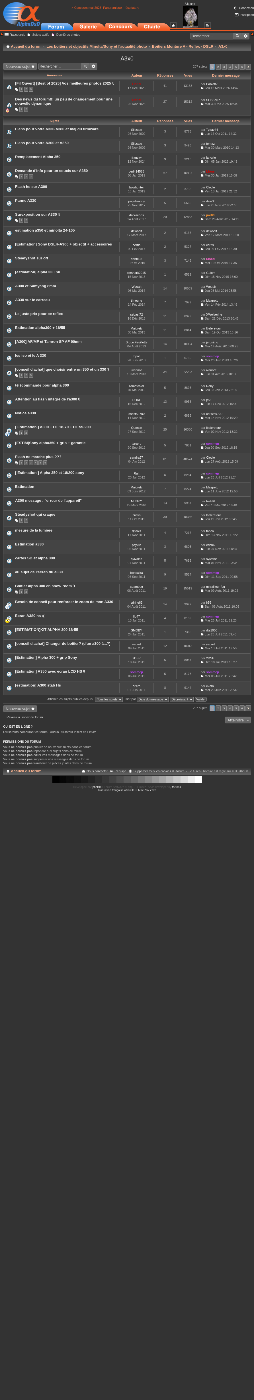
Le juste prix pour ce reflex (39, 314)
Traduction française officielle (116, 790)
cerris (136, 245)
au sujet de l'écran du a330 (39, 572)
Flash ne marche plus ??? (38, 457)
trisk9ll (210, 501)
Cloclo (210, 187)
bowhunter (136, 187)
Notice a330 (25, 413)
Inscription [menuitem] (247, 14)
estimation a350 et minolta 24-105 (45, 230)
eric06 (210, 545)
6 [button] (242, 66)
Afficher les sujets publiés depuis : (85, 699)
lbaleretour (213, 328)
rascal (210, 259)
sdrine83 (136, 602)
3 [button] (224, 66)
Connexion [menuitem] (246, 8)
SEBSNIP (213, 100)
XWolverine (214, 314)
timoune (136, 300)
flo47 (136, 616)
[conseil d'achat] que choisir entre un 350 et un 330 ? (62, 369)
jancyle (211, 157)
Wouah (137, 286)
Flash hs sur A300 (31, 186)
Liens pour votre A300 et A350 (42, 143)
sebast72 (136, 314)
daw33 (210, 201)
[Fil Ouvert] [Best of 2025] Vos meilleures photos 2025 (63, 83)
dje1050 (211, 630)
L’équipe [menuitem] (120, 771)
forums (176, 787)
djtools (136, 531)
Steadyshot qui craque (35, 514)
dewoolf (136, 231)
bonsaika (136, 572)
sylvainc (136, 559)
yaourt (136, 644)
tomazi (210, 143)
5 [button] (236, 66)
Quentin (136, 427)
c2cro (136, 686)
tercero (136, 443)
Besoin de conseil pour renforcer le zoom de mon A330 (64, 602)
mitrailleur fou (215, 586)
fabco (210, 531)
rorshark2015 (136, 272)
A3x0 (127, 58)
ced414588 (136, 171)
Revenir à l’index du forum (25, 717)
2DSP (136, 658)
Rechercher (237, 36)
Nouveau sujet (18, 66)
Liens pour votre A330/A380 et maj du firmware (57, 129)
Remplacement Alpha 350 (37, 157)
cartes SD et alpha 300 (35, 558)
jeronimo (212, 342)
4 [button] (230, 66)
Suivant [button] (248, 67)
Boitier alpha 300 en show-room (43, 586)
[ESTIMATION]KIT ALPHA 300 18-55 (46, 629)
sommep (212, 356)
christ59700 (136, 413)
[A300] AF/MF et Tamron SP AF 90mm (48, 341)
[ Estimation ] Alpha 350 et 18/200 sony (49, 473)
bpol (137, 356)
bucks (136, 515)
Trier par (146, 699)
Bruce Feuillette (136, 342)
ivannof (137, 370)
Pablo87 (212, 84)
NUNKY (136, 501)
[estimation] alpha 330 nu (37, 272)
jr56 (208, 400)
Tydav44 (212, 129)
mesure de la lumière (33, 530)
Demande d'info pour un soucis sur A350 (51, 171)
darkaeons (136, 215)
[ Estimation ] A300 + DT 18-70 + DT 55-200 (53, 427)
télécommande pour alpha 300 (42, 385)
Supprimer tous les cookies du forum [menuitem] (159, 771)
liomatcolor (136, 386)
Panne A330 (25, 200)
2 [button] (218, 66)
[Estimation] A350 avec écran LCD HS (48, 671)
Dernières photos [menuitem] (68, 34)
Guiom (210, 272)
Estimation (24, 486)
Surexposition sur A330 (36, 214)
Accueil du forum (26, 771)
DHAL (136, 400)
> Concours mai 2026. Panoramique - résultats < (105, 7)
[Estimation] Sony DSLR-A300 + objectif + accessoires (63, 244)
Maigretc (212, 300)
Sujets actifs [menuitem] (40, 34)
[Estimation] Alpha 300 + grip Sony (46, 657)
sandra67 (136, 457)
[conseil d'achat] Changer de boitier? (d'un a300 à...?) (62, 643)
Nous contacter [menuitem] (97, 771)
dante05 (136, 259)
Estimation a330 (29, 544)
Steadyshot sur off (31, 258)
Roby (210, 386)
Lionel (136, 84)
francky (137, 157)
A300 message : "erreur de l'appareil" (48, 500)
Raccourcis (17, 34)
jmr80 (210, 215)
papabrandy (136, 201)
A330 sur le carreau (32, 300)
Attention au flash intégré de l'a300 (46, 399)
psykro (136, 545)
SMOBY (136, 630)
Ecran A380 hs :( (29, 616)
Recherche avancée (245, 36)
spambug (136, 586)
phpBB (97, 787)
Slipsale (136, 129)
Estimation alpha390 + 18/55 (40, 328)
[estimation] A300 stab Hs (38, 685)
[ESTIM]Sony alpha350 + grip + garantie (50, 443)
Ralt (137, 473)
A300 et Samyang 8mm (35, 286)
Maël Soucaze (147, 790)
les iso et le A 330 (30, 355)
